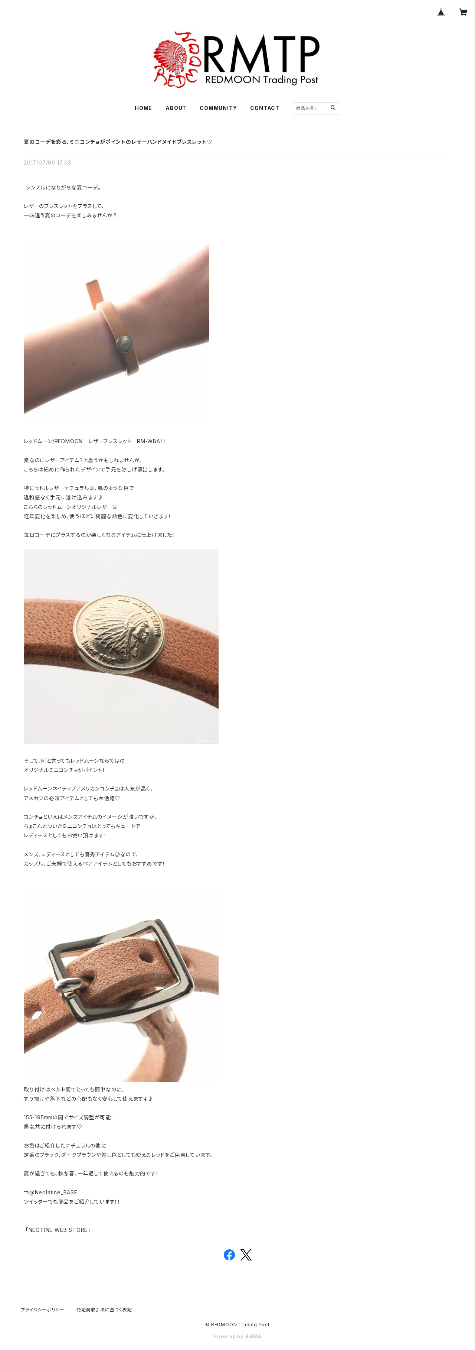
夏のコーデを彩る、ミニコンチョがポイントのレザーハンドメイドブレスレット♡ (118, 142)
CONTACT (264, 108)
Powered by (237, 1336)
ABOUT (176, 108)
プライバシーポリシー (43, 1309)
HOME (143, 108)
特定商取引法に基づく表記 (104, 1309)
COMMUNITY (218, 108)
